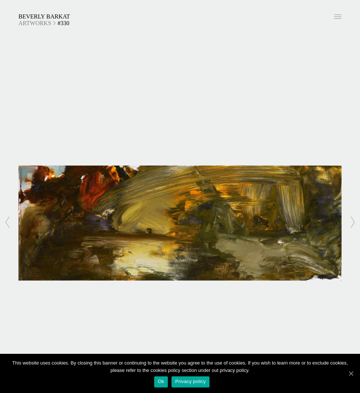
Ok (161, 381)
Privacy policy (190, 381)
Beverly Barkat (44, 16)
